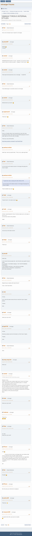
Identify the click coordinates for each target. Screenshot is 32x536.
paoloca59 (6, 498)
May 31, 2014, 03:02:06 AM (6, 328)
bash (4, 312)
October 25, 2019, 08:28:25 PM (7, 500)
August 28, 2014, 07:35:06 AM (7, 375)
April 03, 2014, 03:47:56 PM (6, 255)
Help (11, 533)
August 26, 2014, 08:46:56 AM (7, 361)
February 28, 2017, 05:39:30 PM (7, 400)
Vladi (4, 195)
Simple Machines (19, 534)
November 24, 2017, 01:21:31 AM (7, 428)
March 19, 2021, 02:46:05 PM (7, 514)
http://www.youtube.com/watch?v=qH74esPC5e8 (12, 141)
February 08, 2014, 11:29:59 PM (7, 227)
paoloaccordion (7, 147)
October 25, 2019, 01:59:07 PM (7, 486)
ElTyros (5, 446)
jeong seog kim (7, 359)
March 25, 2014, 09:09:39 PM (7, 241)
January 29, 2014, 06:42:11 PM (7, 163)
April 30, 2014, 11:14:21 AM (6, 314)
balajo (4, 239)
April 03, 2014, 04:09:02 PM (6, 280)
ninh (4, 292)
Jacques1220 (6, 512)
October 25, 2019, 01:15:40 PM (7, 472)
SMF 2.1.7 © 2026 (13, 534)
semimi (5, 55)
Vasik (4, 209)
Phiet (4, 426)
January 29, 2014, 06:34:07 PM (7, 149)
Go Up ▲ (20, 533)
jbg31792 (5, 326)
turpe (4, 398)
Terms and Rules (15, 533)
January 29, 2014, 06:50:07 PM (7, 177)
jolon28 (5, 253)
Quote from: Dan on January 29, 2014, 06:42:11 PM (14, 180)
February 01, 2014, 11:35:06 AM (7, 197)
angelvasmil (6, 111)
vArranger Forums (7, 4)
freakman (5, 412)
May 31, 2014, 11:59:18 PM (6, 347)
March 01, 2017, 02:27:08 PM (7, 414)
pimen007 (5, 41)
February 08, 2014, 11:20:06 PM (7, 211)
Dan (4, 27)
